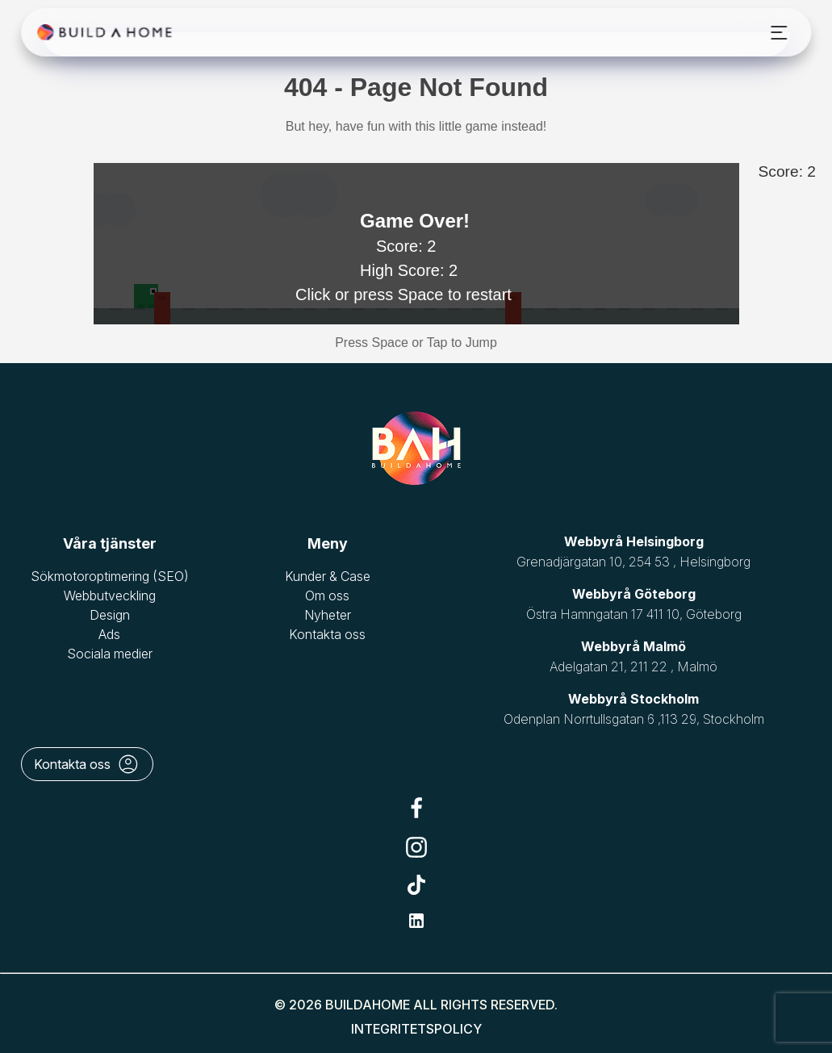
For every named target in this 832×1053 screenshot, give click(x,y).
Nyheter (327, 615)
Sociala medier (110, 654)
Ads (109, 634)
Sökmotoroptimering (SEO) (110, 576)
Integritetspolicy (416, 1029)
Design (110, 615)
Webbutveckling (110, 595)
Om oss (327, 595)
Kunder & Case (327, 576)
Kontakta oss (327, 634)
